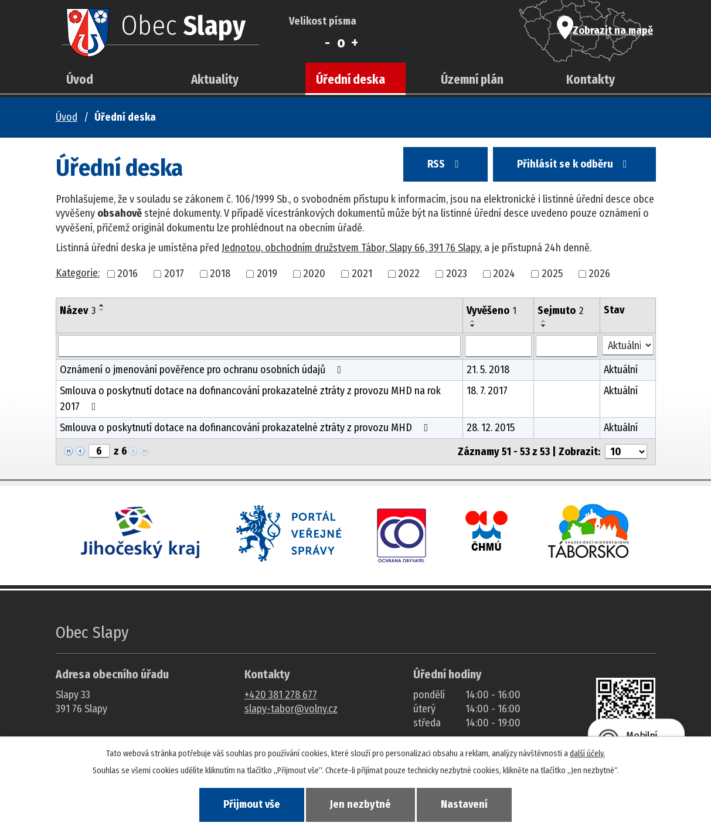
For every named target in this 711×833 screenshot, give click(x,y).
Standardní (340, 43)
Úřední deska (350, 79)
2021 (362, 273)
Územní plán (472, 79)
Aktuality (215, 79)
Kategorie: (78, 273)
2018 (220, 273)
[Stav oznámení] (627, 345)
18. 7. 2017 (487, 390)
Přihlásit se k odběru (573, 165)
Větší (355, 43)
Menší (327, 43)
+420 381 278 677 (280, 694)
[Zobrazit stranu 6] (99, 451)
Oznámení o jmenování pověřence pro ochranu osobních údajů (203, 369)
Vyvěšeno (491, 310)
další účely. (587, 753)
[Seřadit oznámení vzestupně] (102, 305)
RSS (442, 165)
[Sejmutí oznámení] (567, 346)
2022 (409, 273)
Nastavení (466, 804)
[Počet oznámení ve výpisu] (626, 451)
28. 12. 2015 (491, 427)
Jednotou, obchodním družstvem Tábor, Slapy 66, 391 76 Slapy (351, 247)
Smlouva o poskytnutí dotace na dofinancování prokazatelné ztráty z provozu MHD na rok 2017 (250, 398)
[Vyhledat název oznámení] (259, 346)
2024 (504, 273)
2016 (127, 273)
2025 (552, 273)
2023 (456, 273)
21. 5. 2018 (488, 369)
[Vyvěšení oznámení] (498, 346)
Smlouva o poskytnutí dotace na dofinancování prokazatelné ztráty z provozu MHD (246, 427)
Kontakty (590, 79)
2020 (314, 273)
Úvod (79, 79)
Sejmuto (560, 310)
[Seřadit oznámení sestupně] (102, 310)
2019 (267, 273)
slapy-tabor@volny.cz (291, 708)
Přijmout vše (249, 804)
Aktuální (621, 369)
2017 (174, 273)
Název (78, 310)
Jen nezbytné (360, 804)
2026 (599, 273)
